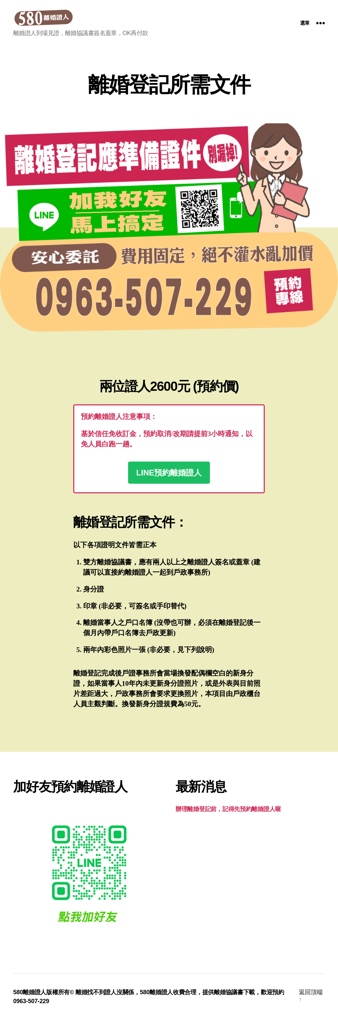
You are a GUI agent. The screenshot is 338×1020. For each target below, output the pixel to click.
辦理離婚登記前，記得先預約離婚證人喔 (228, 809)
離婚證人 (161, 992)
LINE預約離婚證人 (169, 472)
